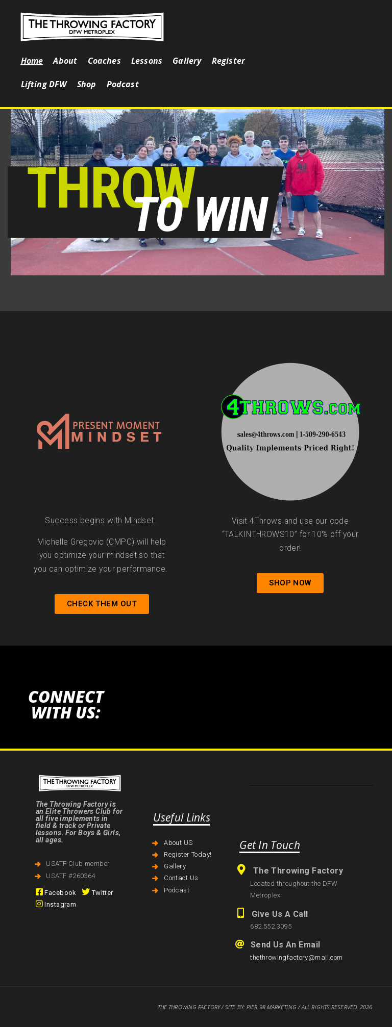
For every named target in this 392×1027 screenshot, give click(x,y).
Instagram (56, 904)
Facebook (56, 892)
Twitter (97, 892)
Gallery (175, 866)
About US (178, 842)
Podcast (176, 890)
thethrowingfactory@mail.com (296, 957)
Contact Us (181, 878)
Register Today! (187, 854)
